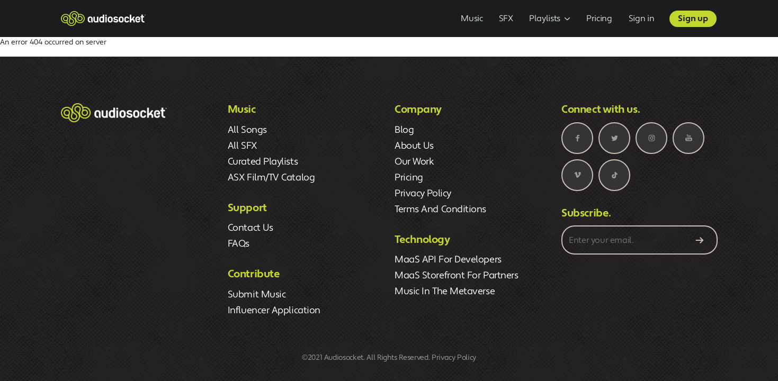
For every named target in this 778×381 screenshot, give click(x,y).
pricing (409, 177)
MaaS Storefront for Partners (456, 275)
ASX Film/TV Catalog (271, 177)
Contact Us (250, 228)
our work (414, 162)
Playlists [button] (544, 19)
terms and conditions (440, 209)
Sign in (642, 18)
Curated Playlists (263, 162)
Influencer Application (274, 310)
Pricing (599, 18)
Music (471, 18)
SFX (506, 18)
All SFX (242, 146)
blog (404, 130)
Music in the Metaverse (445, 291)
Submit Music (257, 294)
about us (414, 146)
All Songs (247, 130)
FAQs (238, 244)
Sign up (693, 18)
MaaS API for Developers (448, 259)
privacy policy (423, 193)
